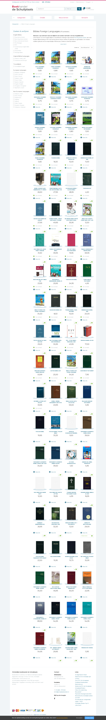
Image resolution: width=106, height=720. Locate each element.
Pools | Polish (18, 80)
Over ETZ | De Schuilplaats (82, 680)
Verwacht (84, 18)
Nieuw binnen (63, 18)
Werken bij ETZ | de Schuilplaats (83, 686)
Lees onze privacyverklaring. (62, 717)
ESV (16, 45)
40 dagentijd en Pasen (81, 674)
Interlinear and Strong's (21, 60)
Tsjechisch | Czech (19, 87)
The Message (18, 43)
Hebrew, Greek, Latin (20, 58)
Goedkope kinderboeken (81, 682)
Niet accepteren (79, 717)
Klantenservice (80, 2)
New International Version (21, 41)
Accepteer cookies (89, 717)
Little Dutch (78, 705)
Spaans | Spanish (19, 82)
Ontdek (42, 18)
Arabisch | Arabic (19, 93)
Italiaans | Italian (19, 78)
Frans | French (18, 76)
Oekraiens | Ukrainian (20, 107)
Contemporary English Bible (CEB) (22, 47)
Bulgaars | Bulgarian (20, 72)
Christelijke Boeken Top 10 (82, 703)
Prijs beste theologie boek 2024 (83, 694)
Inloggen (88, 2)
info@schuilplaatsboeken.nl (62, 692)
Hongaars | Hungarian (20, 86)
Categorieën (21, 18)
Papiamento (18, 97)
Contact (72, 2)
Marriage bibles (19, 52)
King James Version (20, 37)
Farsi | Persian (18, 95)
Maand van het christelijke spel (83, 676)
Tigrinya (17, 101)
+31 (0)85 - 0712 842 (60, 690)
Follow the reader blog (81, 690)
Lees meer (63, 44)
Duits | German (19, 74)
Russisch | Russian (19, 105)
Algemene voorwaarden (40, 714)
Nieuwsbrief (78, 692)
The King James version (80, 37)
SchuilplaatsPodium (80, 688)
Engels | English (19, 84)
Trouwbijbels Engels (20, 66)
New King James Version (21, 39)
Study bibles (18, 50)
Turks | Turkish (18, 103)
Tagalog (17, 99)
